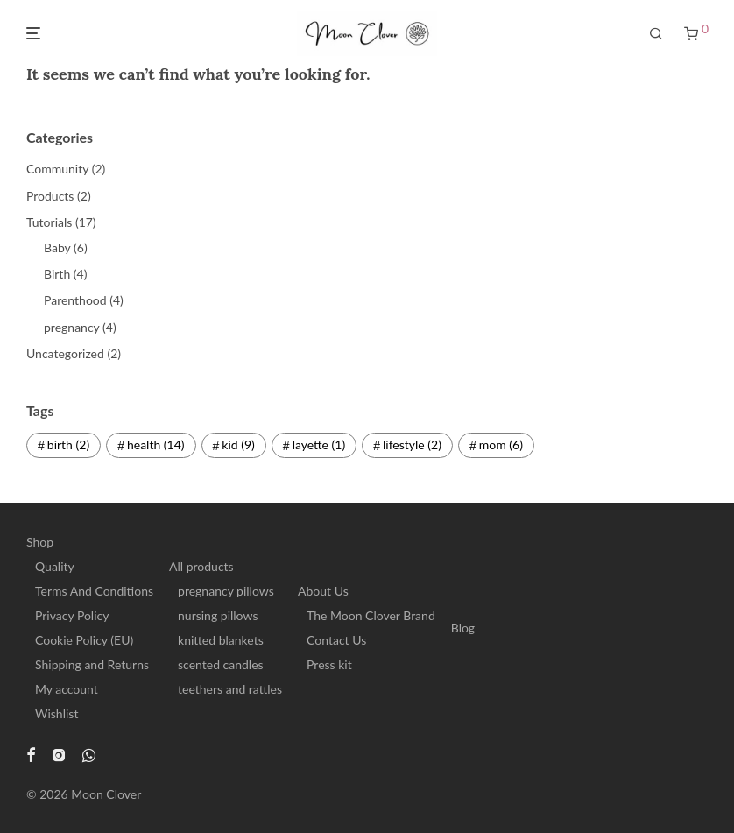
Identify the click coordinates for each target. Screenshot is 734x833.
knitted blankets (221, 639)
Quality (54, 566)
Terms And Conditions (94, 590)
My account (66, 688)
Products (50, 195)
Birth (57, 273)
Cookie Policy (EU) (84, 639)
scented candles (221, 664)
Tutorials (49, 222)
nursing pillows (218, 615)
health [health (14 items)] (156, 444)
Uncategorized (65, 353)
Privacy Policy (72, 615)
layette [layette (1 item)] (319, 444)
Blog (463, 627)
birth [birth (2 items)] (68, 444)
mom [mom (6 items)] (501, 444)
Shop (39, 541)
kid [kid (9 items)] (238, 444)
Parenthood (75, 300)
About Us (323, 590)
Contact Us (336, 639)
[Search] (656, 33)
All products (201, 566)
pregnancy (71, 327)
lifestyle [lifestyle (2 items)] (412, 444)
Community (57, 168)
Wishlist (56, 713)
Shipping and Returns (92, 664)
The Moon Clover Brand (371, 615)
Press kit (329, 664)
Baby (57, 247)
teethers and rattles (230, 688)
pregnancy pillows (226, 590)
